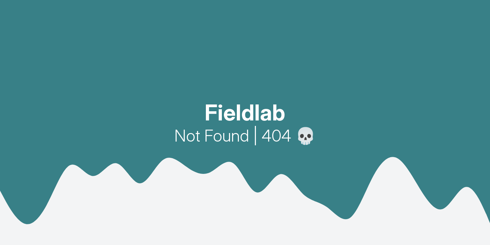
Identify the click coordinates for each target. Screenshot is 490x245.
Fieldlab (245, 113)
